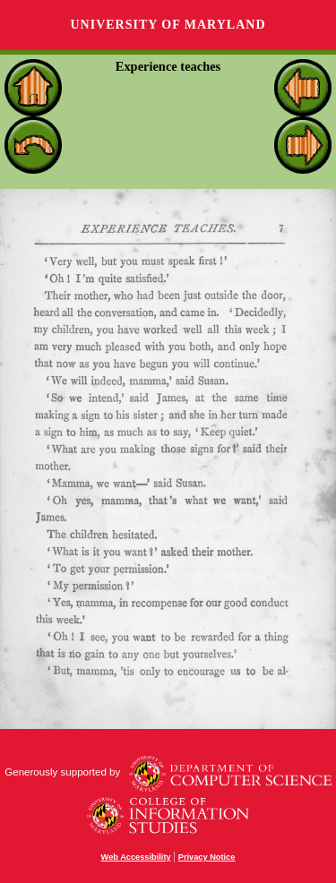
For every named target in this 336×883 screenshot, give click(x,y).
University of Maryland (167, 24)
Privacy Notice (207, 857)
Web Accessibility (136, 857)
